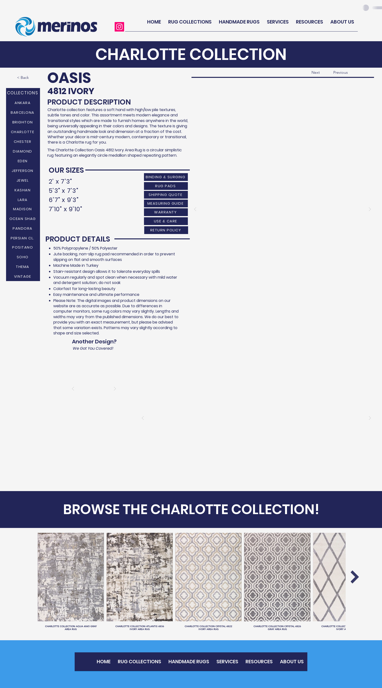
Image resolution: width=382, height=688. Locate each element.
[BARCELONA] (23, 112)
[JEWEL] (23, 180)
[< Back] (32, 77)
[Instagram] (119, 27)
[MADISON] (23, 209)
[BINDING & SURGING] (166, 177)
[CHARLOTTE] (23, 132)
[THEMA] (23, 266)
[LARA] (23, 199)
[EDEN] (23, 161)
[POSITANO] (23, 247)
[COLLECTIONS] (23, 93)
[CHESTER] (23, 141)
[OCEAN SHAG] (23, 218)
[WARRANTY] (166, 212)
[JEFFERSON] (23, 170)
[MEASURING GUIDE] (166, 203)
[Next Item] (354, 576)
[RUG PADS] (166, 186)
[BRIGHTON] (23, 122)
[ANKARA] (23, 102)
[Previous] (349, 72)
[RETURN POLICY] (166, 230)
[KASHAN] (23, 190)
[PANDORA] (23, 228)
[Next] (307, 72)
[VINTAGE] (23, 276)
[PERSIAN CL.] (23, 238)
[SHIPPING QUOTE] (166, 195)
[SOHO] (23, 257)
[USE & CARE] (166, 221)
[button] (282, 208)
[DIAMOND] (23, 151)
